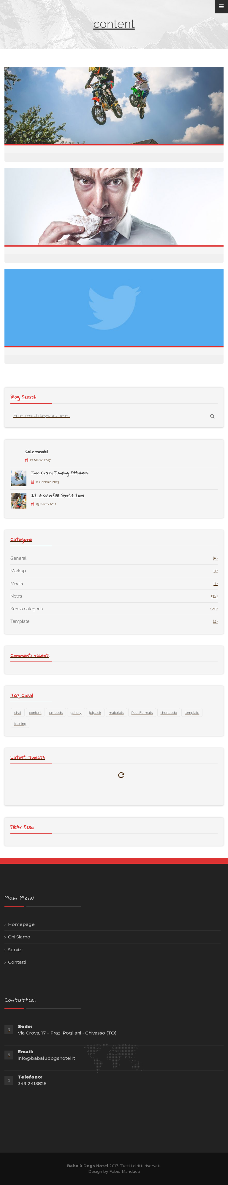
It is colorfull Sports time (57, 495)
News (16, 596)
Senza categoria (26, 609)
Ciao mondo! (36, 451)
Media (16, 583)
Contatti (17, 962)
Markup (18, 570)
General (18, 558)
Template (19, 621)
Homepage (21, 924)
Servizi (15, 949)
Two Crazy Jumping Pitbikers (59, 473)
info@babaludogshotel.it (46, 1058)
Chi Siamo (19, 937)
